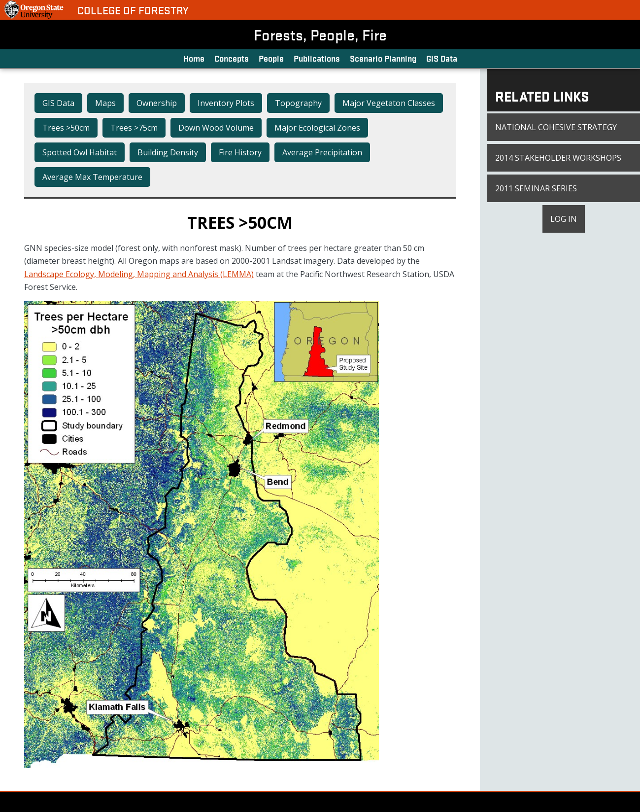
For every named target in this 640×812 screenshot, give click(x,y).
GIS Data (441, 58)
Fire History (240, 152)
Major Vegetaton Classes (388, 103)
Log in (563, 218)
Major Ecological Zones (317, 127)
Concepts (231, 58)
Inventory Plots (226, 103)
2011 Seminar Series (536, 188)
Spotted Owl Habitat (79, 152)
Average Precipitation (322, 152)
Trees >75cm (134, 127)
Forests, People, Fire (320, 34)
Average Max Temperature (92, 177)
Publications (317, 58)
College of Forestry (133, 10)
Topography (298, 103)
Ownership (156, 103)
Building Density (167, 152)
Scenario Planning (383, 58)
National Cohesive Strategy (556, 127)
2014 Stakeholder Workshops (558, 157)
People (271, 58)
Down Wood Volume (216, 127)
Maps (105, 103)
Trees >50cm (66, 127)
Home (193, 58)
